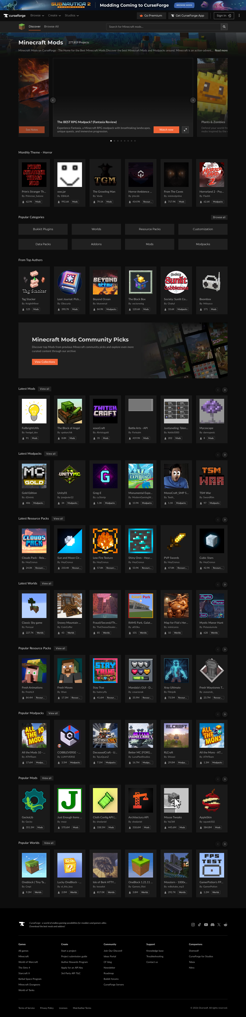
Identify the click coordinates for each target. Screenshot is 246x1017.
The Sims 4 (24, 968)
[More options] (239, 15)
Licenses (63, 1008)
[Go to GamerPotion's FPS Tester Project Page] (212, 873)
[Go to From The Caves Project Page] (176, 183)
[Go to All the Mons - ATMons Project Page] (212, 744)
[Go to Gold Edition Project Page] (34, 484)
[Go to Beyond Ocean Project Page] (105, 290)
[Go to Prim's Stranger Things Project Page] (34, 183)
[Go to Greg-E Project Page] (105, 484)
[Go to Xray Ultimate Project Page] (176, 679)
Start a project (68, 951)
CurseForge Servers (114, 985)
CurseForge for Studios (201, 956)
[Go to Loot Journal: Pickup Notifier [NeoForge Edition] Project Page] (69, 290)
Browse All (51, 26)
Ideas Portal (110, 956)
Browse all (219, 217)
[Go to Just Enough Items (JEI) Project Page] (69, 808)
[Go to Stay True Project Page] (105, 679)
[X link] (219, 925)
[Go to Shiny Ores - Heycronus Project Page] (140, 549)
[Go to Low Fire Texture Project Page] (105, 549)
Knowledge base (154, 951)
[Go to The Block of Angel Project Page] (69, 419)
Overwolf (194, 951)
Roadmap (109, 973)
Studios (72, 15)
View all (44, 388)
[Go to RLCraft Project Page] (176, 744)
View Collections (45, 362)
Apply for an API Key (72, 968)
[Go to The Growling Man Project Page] (105, 183)
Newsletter (109, 968)
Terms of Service (26, 1008)
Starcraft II (24, 973)
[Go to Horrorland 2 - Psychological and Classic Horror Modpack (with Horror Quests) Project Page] (212, 183)
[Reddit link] (225, 925)
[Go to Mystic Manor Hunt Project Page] (212, 614)
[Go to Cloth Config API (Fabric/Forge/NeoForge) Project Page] (105, 808)
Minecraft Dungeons (29, 985)
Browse (37, 15)
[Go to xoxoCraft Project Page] (105, 419)
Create (55, 15)
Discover (35, 26)
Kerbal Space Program (30, 979)
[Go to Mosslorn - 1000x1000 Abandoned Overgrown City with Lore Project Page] (176, 873)
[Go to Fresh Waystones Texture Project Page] (212, 679)
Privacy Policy (47, 1008)
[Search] (224, 26)
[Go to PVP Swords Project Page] (176, 549)
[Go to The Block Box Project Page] (140, 290)
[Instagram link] (193, 925)
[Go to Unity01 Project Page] (69, 484)
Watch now (166, 129)
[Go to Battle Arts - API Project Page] (140, 419)
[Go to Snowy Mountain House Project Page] (69, 614)
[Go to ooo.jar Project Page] (69, 183)
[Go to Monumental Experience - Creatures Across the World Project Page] (140, 484)
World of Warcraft (28, 962)
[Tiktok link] (199, 925)
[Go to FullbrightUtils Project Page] (34, 419)
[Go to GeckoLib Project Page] (34, 808)
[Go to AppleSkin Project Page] (212, 808)
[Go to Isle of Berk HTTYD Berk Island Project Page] (105, 873)
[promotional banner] (123, 5)
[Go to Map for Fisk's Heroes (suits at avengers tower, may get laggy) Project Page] (176, 614)
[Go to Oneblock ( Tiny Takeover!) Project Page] (34, 873)
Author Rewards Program (74, 962)
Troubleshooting (154, 956)
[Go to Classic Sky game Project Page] (34, 614)
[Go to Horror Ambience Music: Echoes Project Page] (140, 183)
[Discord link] (212, 925)
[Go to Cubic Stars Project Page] (212, 549)
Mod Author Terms (82, 1008)
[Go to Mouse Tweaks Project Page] (176, 808)
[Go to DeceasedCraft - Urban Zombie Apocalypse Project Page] (105, 744)
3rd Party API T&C (70, 973)
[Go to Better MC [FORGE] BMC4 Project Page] (140, 744)
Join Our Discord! (113, 951)
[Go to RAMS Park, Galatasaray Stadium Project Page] (140, 614)
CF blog (108, 962)
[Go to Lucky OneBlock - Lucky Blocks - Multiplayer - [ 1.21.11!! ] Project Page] (69, 873)
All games (23, 951)
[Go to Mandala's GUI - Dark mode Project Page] (140, 679)
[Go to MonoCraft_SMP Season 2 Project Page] (176, 484)
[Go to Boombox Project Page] (212, 290)
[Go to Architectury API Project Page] (140, 808)
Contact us (152, 962)
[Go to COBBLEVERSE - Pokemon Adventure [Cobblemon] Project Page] (69, 744)
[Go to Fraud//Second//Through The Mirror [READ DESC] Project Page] (105, 614)
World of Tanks (26, 990)
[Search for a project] (163, 27)
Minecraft (23, 956)
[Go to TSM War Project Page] (212, 484)
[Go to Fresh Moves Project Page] (69, 679)
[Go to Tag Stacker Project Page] (34, 290)
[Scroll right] (225, 390)
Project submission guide (74, 956)
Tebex (192, 962)
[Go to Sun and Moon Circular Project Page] (69, 549)
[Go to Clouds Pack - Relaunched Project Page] (34, 549)
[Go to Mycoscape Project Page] (212, 419)
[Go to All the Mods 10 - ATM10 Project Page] (34, 744)
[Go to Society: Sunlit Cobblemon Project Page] (176, 290)
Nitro (191, 968)
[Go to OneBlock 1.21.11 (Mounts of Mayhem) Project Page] (140, 873)
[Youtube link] (206, 925)
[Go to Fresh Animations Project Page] (34, 679)
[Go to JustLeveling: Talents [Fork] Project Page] (176, 419)
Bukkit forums (111, 979)
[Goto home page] (14, 15)
